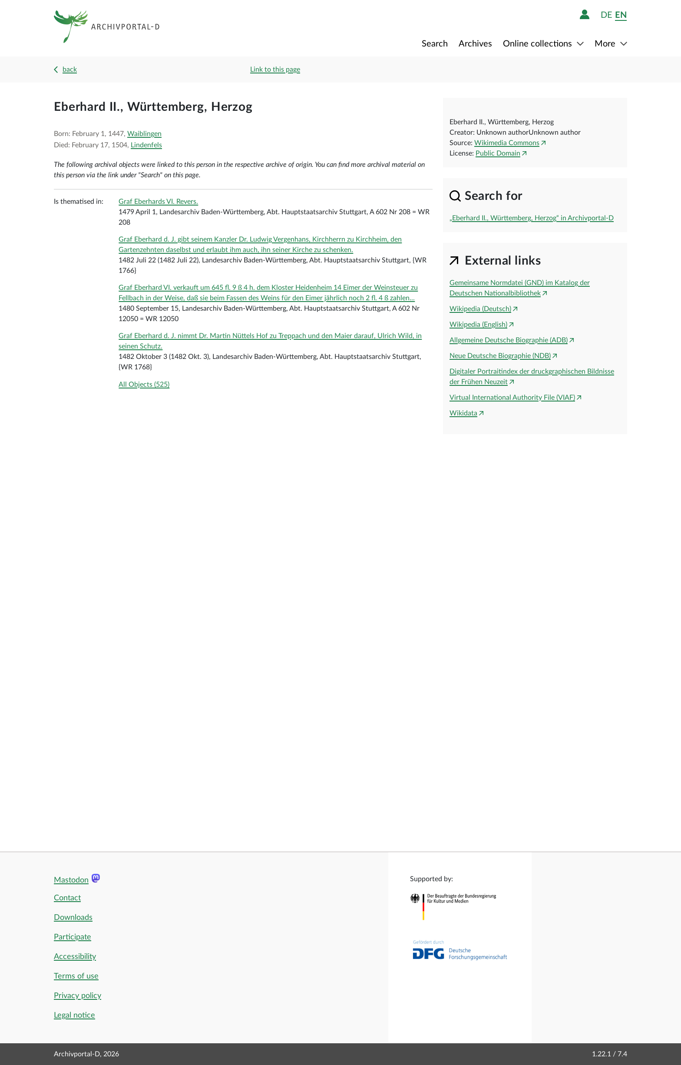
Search (435, 44)
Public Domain (498, 153)
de (606, 15)
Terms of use (76, 976)
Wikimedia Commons (506, 142)
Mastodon (71, 880)
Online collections (538, 44)
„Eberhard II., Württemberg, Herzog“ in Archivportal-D (532, 218)
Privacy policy (77, 996)
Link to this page (275, 69)
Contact (67, 898)
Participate (72, 937)
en (621, 15)
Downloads (73, 918)
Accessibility (75, 957)
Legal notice (74, 1015)
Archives (475, 44)
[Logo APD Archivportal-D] (107, 28)
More (606, 44)
